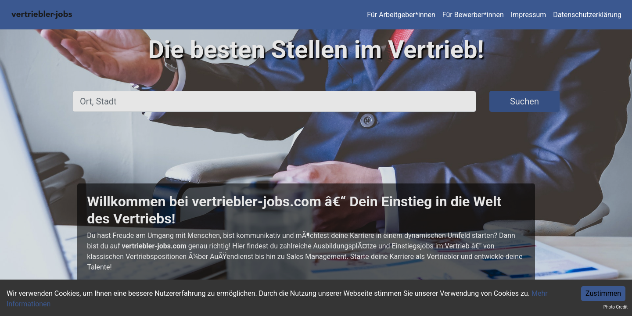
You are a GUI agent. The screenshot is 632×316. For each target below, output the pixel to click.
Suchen (524, 101)
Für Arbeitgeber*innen (401, 15)
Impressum (528, 15)
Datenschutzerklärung (587, 15)
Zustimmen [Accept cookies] (603, 293)
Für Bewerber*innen (473, 15)
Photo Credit (615, 307)
